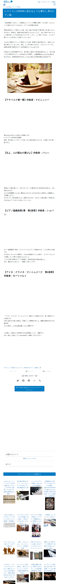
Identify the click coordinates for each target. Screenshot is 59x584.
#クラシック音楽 (9, 367)
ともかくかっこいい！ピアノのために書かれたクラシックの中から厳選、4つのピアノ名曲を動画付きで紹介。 (9, 487)
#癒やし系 (38, 367)
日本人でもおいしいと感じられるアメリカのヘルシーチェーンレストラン (36, 546)
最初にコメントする (29, 458)
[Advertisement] (29, 352)
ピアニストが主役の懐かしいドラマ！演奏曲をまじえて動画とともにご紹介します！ (36, 519)
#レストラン (19, 367)
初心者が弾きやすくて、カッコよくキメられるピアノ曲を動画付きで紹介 (22, 485)
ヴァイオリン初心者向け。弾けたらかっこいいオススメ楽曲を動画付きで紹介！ (22, 569)
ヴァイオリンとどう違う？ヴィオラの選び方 (9, 544)
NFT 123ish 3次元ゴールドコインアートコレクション (29, 388)
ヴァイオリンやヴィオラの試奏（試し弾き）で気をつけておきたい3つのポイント (22, 519)
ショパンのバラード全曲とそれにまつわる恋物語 (36, 483)
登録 (53, 2)
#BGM (26, 367)
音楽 (9, 7)
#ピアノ (31, 367)
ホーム (5, 7)
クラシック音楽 (15, 7)
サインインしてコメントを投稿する (29, 474)
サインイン (46, 2)
